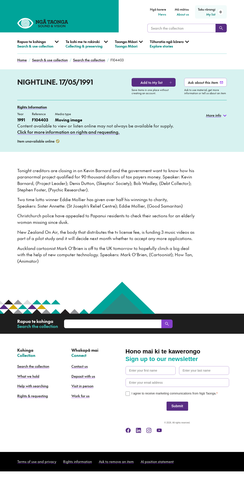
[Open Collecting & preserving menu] (87, 46)
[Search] (221, 28)
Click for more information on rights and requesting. (68, 132)
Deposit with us (83, 376)
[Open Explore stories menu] (169, 46)
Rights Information (32, 107)
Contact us (79, 366)
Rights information (77, 461)
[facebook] (128, 430)
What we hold (28, 376)
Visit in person (82, 385)
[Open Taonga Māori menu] (129, 46)
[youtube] (159, 430)
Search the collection (89, 59)
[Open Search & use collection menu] (38, 46)
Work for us (80, 395)
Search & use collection (50, 59)
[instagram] (148, 430)
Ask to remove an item (116, 461)
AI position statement (157, 461)
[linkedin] (138, 430)
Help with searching (32, 385)
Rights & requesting (32, 395)
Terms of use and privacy (36, 461)
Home (22, 59)
